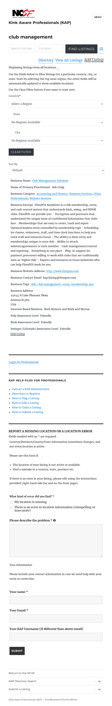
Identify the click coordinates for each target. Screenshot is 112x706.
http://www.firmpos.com (62, 271)
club (33, 284)
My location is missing (30, 502)
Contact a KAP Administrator (30, 389)
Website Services (40, 198)
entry (66, 284)
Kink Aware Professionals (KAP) (40, 22)
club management (49, 284)
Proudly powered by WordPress (61, 699)
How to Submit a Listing (27, 412)
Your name (18, 592)
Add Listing (94, 60)
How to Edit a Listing (25, 402)
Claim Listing (18, 334)
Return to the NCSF (22, 673)
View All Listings (69, 60)
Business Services (80, 193)
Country (15, 96)
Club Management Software (50, 180)
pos (91, 284)
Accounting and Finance (52, 193)
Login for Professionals (24, 362)
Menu (98, 17)
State (16, 114)
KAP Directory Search (22, 681)
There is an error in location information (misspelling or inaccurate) (54, 509)
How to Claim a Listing (26, 407)
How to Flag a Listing (25, 398)
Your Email (18, 610)
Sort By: (13, 164)
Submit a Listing (19, 689)
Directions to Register (26, 393)
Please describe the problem (32, 520)
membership (79, 284)
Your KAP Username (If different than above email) (46, 629)
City (17, 132)
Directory (45, 60)
